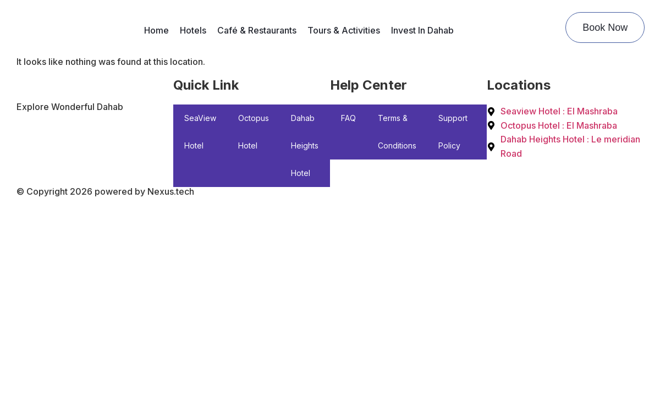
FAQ (348, 118)
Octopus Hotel (253, 131)
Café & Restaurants (256, 30)
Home (156, 30)
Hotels (193, 30)
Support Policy (453, 131)
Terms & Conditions (397, 131)
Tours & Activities (343, 30)
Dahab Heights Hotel (304, 145)
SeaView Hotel (200, 131)
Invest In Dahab (422, 30)
